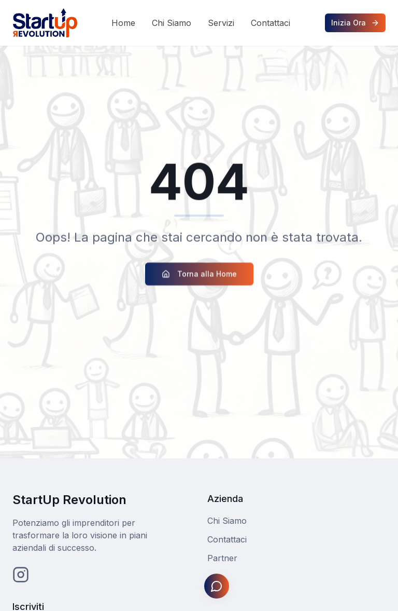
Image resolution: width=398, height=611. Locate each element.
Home (123, 23)
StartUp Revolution (69, 499)
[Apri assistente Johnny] (216, 586)
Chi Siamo (171, 23)
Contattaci (270, 23)
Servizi (221, 23)
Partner (222, 558)
